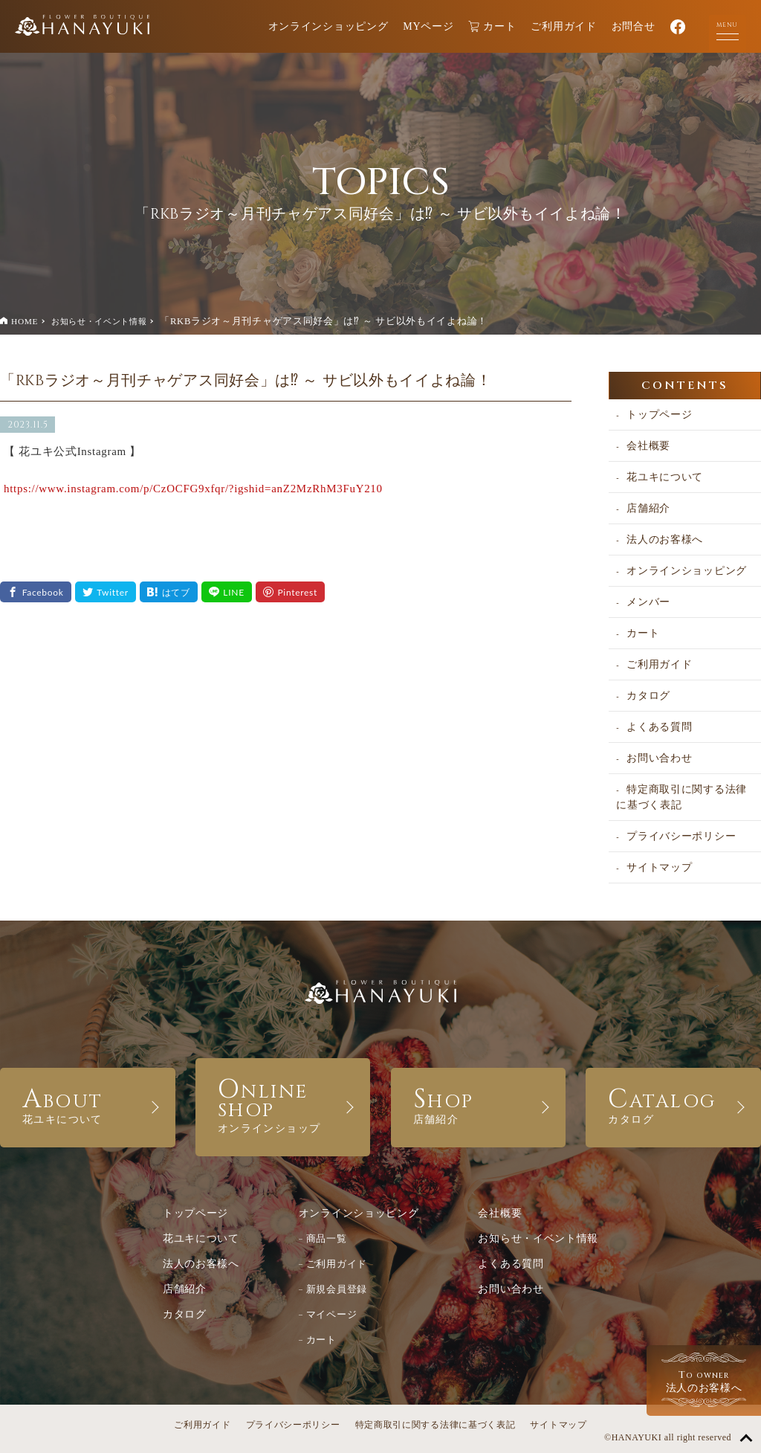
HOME (24, 321)
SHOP (478, 1103)
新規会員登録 (336, 1289)
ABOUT (87, 1103)
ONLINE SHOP (283, 1103)
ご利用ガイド (563, 27)
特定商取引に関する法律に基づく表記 (681, 797)
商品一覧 (326, 1238)
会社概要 (648, 445)
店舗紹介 (648, 508)
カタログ (648, 695)
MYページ (428, 27)
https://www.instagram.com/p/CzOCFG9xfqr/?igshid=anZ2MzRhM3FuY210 (193, 488)
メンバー (648, 602)
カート (492, 26)
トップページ (659, 414)
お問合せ (633, 27)
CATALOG (673, 1103)
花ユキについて (664, 477)
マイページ (331, 1314)
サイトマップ (659, 867)
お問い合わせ (659, 758)
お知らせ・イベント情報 (99, 321)
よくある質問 (659, 726)
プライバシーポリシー (681, 836)
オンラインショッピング (328, 27)
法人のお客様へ (664, 539)
